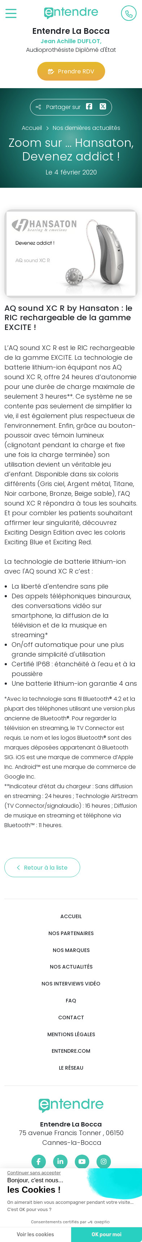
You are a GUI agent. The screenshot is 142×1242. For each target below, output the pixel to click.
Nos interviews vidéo (71, 984)
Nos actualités (71, 967)
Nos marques (71, 950)
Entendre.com (71, 1051)
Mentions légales (71, 1035)
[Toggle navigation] (11, 14)
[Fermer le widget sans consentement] (33, 1173)
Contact (71, 1018)
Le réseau (71, 1068)
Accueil (71, 917)
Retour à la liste (42, 867)
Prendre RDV (71, 71)
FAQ (71, 1001)
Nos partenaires (71, 933)
